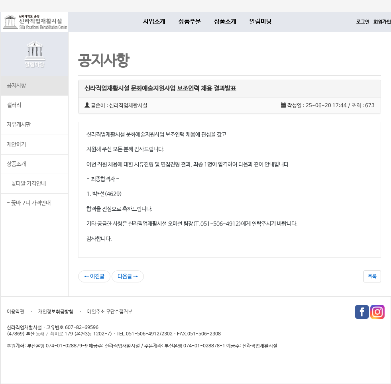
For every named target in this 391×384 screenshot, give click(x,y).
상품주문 (190, 21)
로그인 (362, 22)
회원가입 (382, 22)
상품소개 (225, 21)
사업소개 (154, 21)
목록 (372, 276)
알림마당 (261, 21)
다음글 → (128, 276)
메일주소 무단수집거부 (109, 312)
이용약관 (15, 312)
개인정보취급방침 (55, 312)
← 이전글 (94, 276)
